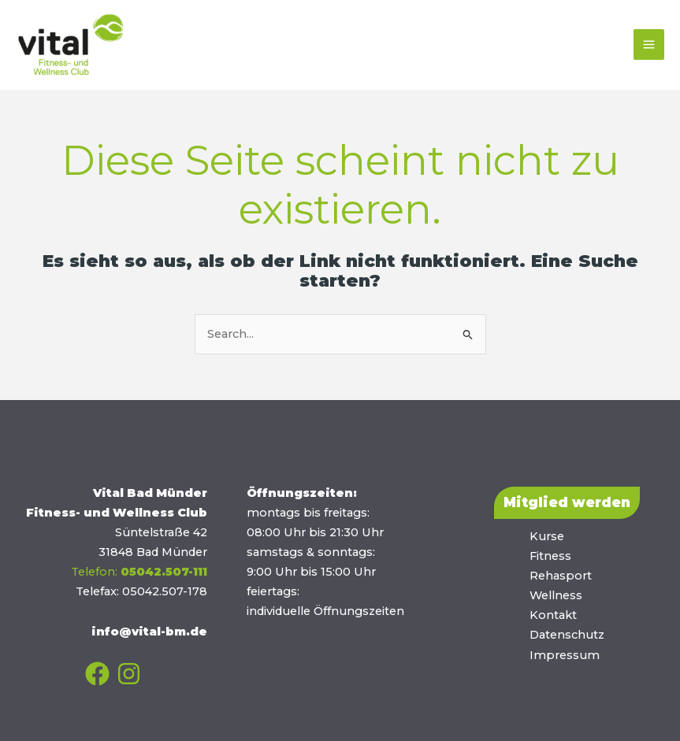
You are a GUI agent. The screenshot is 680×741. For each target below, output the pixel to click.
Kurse (547, 536)
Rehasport (561, 576)
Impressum (565, 655)
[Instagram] (129, 673)
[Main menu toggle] (649, 44)
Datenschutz (567, 635)
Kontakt (553, 615)
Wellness (556, 595)
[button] (567, 503)
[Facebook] (97, 673)
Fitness (550, 556)
